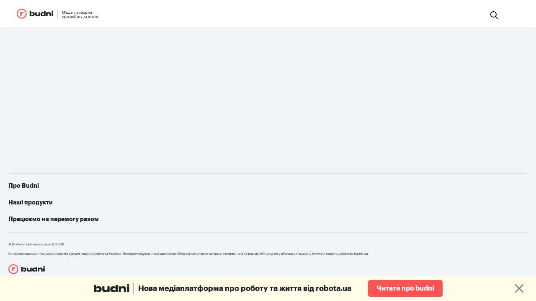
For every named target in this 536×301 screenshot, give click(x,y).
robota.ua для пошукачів (47, 263)
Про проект (167, 207)
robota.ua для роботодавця (280, 220)
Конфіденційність (175, 232)
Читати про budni (405, 288)
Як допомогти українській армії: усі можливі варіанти (435, 207)
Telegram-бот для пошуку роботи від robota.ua (426, 220)
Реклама (163, 220)
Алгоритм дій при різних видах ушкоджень (419, 232)
